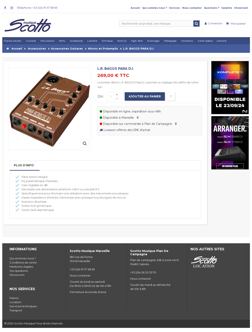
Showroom (241, 7)
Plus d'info (24, 165)
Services (174, 7)
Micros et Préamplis (103, 48)
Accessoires (37, 48)
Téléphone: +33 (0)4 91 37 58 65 (37, 7)
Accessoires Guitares (67, 48)
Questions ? (211, 7)
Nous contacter (192, 7)
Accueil (135, 7)
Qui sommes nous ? (154, 7)
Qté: (100, 96)
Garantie (226, 7)
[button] (154, 40)
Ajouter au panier (145, 96)
